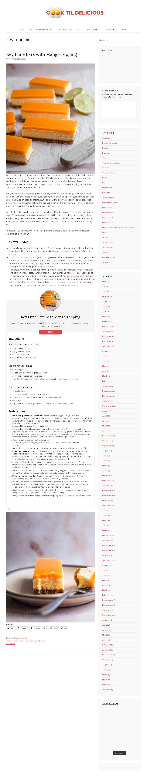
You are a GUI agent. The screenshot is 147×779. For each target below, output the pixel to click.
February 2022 (108, 326)
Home (22, 30)
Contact (123, 30)
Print (50, 332)
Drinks (104, 183)
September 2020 (109, 406)
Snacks (105, 238)
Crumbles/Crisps (109, 173)
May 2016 (106, 635)
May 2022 (106, 316)
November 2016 (108, 605)
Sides (104, 233)
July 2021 (106, 356)
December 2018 (108, 491)
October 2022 (107, 296)
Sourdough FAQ (65, 30)
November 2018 (108, 496)
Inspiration (109, 30)
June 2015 (106, 670)
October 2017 (107, 555)
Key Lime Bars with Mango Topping (41, 54)
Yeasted (105, 262)
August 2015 (107, 665)
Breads (105, 148)
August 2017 (107, 565)
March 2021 (106, 376)
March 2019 (107, 476)
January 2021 (107, 386)
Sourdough (107, 247)
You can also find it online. (75, 276)
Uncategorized (108, 257)
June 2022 (106, 311)
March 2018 (107, 530)
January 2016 (107, 650)
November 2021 (108, 341)
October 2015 (107, 660)
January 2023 (107, 292)
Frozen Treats (107, 188)
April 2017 (106, 585)
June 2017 (106, 575)
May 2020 (106, 426)
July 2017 (106, 570)
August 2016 (107, 620)
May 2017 (106, 580)
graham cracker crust (20, 641)
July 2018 (106, 511)
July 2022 (106, 306)
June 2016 (106, 630)
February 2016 (108, 645)
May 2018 (106, 520)
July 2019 (106, 456)
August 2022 (107, 301)
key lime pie (40, 641)
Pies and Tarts (107, 223)
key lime (32, 641)
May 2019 (106, 466)
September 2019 (109, 446)
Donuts (105, 178)
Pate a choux (107, 218)
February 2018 (108, 535)
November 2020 (108, 396)
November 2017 (108, 550)
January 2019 (107, 486)
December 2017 (108, 545)
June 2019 (106, 461)
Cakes (104, 158)
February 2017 (108, 595)
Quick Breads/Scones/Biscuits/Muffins (118, 228)
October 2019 (107, 441)
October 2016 (107, 610)
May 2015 (106, 675)
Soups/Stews (107, 243)
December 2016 (108, 600)
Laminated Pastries (110, 203)
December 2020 (108, 391)
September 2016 (109, 615)
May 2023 (106, 282)
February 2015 (108, 685)
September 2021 (108, 346)
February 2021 (108, 381)
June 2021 (106, 361)
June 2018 (106, 515)
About (79, 30)
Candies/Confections (111, 163)
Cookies (105, 168)
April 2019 (106, 471)
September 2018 (109, 505)
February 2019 (108, 481)
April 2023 (106, 286)
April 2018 (106, 525)
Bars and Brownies (20, 638)
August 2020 (107, 411)
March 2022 (107, 321)
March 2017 (106, 590)
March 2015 (106, 680)
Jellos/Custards (108, 198)
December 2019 (108, 436)
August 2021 (107, 351)
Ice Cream (106, 193)
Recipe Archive (93, 30)
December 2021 (108, 336)
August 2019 (107, 451)
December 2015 (108, 655)
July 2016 (106, 625)
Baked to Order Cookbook (40, 30)
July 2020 (106, 416)
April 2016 (106, 640)
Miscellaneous (108, 213)
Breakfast (106, 153)
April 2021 (106, 371)
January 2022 (107, 331)
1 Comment (10, 644)
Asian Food (107, 138)
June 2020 (106, 421)
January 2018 (107, 540)
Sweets (105, 253)
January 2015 (107, 690)
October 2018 (107, 501)
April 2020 (106, 431)
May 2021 (106, 366)
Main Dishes (107, 208)
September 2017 (108, 560)
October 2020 (108, 401)
